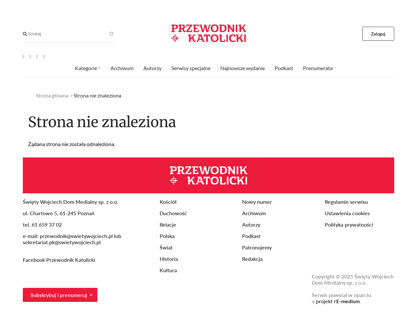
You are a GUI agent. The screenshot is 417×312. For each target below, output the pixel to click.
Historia (169, 259)
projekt (338, 301)
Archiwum (122, 68)
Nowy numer (257, 202)
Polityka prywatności (349, 224)
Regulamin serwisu (346, 202)
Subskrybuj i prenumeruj (59, 295)
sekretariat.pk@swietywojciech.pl (62, 242)
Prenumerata (318, 68)
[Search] (25, 34)
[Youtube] (23, 56)
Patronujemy (257, 247)
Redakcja (252, 259)
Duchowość (173, 213)
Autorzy (152, 68)
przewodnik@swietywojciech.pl (76, 236)
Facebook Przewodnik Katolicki (59, 260)
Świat (166, 247)
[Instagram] (44, 56)
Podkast (284, 68)
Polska (167, 236)
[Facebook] (30, 56)
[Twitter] (37, 56)
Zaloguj (378, 34)
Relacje (168, 224)
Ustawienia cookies (347, 213)
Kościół (168, 202)
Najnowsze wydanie (242, 68)
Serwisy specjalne (190, 68)
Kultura (168, 270)
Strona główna (52, 95)
